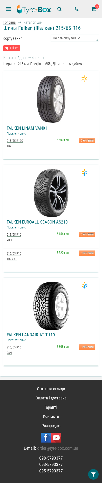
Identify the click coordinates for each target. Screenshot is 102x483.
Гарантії (51, 407)
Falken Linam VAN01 (27, 128)
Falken (14, 48)
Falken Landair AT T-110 (31, 334)
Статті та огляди (51, 388)
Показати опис (16, 133)
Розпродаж (51, 425)
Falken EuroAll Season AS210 (37, 222)
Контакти (51, 416)
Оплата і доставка (51, 398)
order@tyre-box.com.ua (57, 448)
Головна (9, 22)
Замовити (87, 140)
